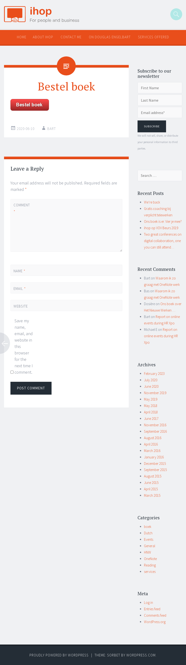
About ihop (43, 37)
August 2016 (152, 438)
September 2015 (155, 469)
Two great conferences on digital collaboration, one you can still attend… (162, 240)
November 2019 (155, 393)
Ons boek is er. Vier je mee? (163, 221)
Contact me (71, 37)
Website (21, 306)
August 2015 (152, 476)
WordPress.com (141, 655)
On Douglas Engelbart (110, 37)
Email (20, 288)
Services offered (153, 37)
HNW (147, 552)
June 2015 (151, 482)
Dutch (148, 533)
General (149, 546)
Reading (150, 565)
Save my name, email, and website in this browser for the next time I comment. (23, 346)
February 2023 (154, 373)
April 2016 (151, 444)
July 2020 (150, 380)
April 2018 (151, 412)
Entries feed (152, 609)
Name (19, 271)
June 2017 (151, 418)
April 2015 (151, 489)
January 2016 (154, 457)
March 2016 (152, 450)
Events (148, 539)
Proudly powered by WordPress (59, 655)
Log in (148, 602)
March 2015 (152, 495)
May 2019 (150, 399)
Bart (51, 128)
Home (21, 37)
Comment (22, 208)
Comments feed (155, 615)
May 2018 (150, 405)
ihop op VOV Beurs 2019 (161, 228)
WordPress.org (155, 622)
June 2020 (151, 386)
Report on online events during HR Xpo (161, 336)
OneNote (150, 558)
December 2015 (155, 463)
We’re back (152, 202)
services (150, 571)
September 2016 (155, 431)
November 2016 (155, 425)
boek (147, 526)
